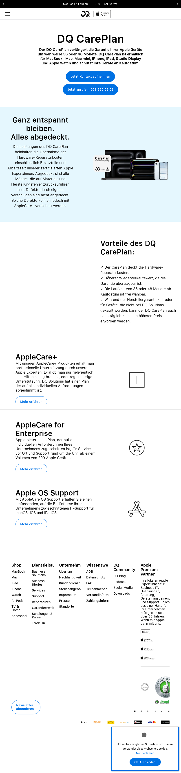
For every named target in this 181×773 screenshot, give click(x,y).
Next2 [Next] (176, 4)
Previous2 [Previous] (5, 4)
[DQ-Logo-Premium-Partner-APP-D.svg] (96, 14)
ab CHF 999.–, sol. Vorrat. (101, 4)
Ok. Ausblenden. (145, 762)
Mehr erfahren (145, 753)
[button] (90, 76)
